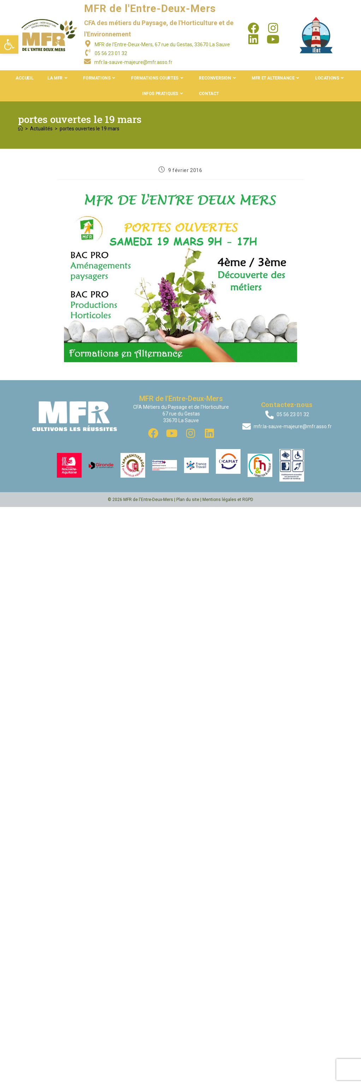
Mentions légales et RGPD (227, 499)
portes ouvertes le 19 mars (89, 128)
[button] (9, 44)
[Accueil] (20, 128)
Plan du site (187, 499)
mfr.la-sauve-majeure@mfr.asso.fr (133, 62)
